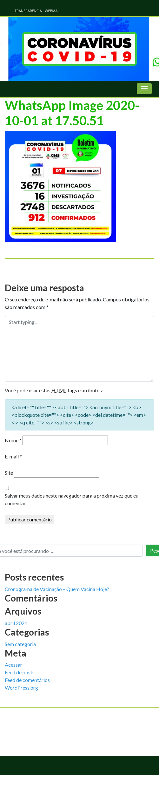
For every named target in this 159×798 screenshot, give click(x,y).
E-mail (13, 456)
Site (9, 473)
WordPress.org (21, 687)
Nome (13, 440)
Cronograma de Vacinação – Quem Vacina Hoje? (57, 589)
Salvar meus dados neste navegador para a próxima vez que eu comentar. (71, 499)
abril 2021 (16, 623)
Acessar (13, 665)
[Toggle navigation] (144, 88)
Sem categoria (20, 644)
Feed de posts (20, 672)
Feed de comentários (27, 680)
